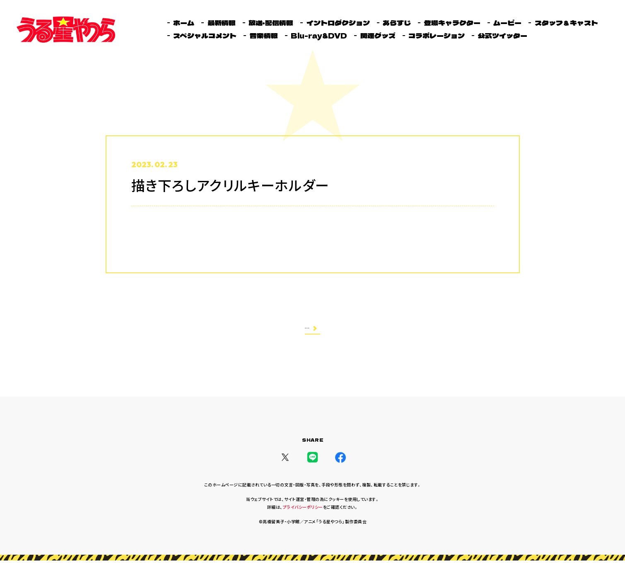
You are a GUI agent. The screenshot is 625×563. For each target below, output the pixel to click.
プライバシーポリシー (303, 509)
